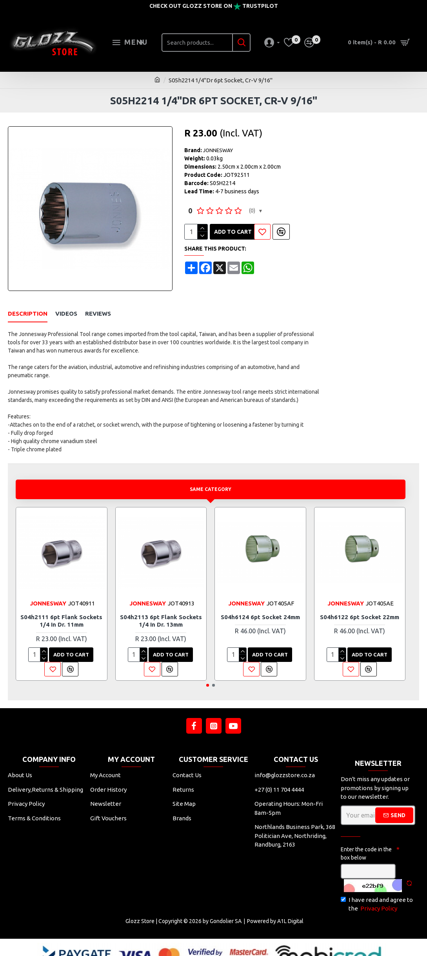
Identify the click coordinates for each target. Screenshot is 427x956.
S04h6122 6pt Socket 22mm (359, 603)
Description (27, 310)
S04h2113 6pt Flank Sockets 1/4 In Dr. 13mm (161, 607)
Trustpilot (260, 6)
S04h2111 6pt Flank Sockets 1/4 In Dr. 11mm (61, 607)
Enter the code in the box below (366, 840)
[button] (207, 672)
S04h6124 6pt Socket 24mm (260, 603)
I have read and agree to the (377, 891)
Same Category (210, 476)
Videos (66, 310)
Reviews (98, 310)
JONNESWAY (218, 150)
